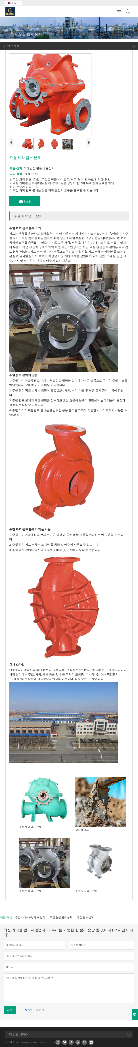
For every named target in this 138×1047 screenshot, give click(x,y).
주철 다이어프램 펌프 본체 (30, 917)
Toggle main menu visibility (119, 10)
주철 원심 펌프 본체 (61, 917)
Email (24, 200)
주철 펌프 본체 (85, 917)
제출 (9, 1010)
